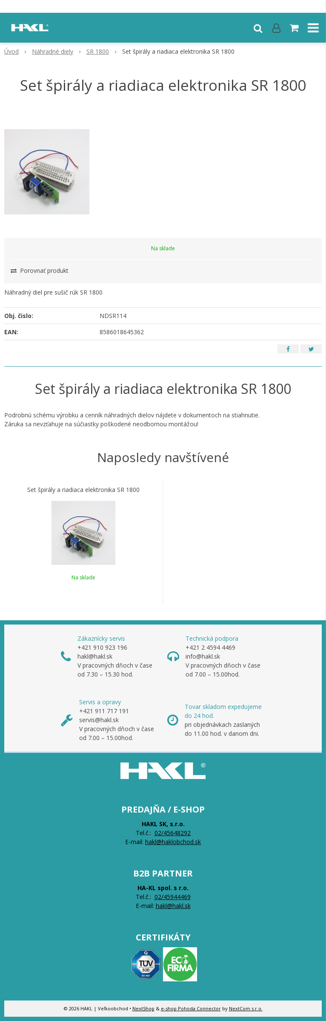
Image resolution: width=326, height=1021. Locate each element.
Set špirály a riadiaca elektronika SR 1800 (83, 489)
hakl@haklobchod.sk (173, 842)
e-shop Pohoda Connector (191, 1008)
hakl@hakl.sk (173, 906)
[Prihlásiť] (276, 27)
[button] (258, 27)
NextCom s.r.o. (246, 1008)
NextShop (143, 1008)
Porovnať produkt (40, 270)
